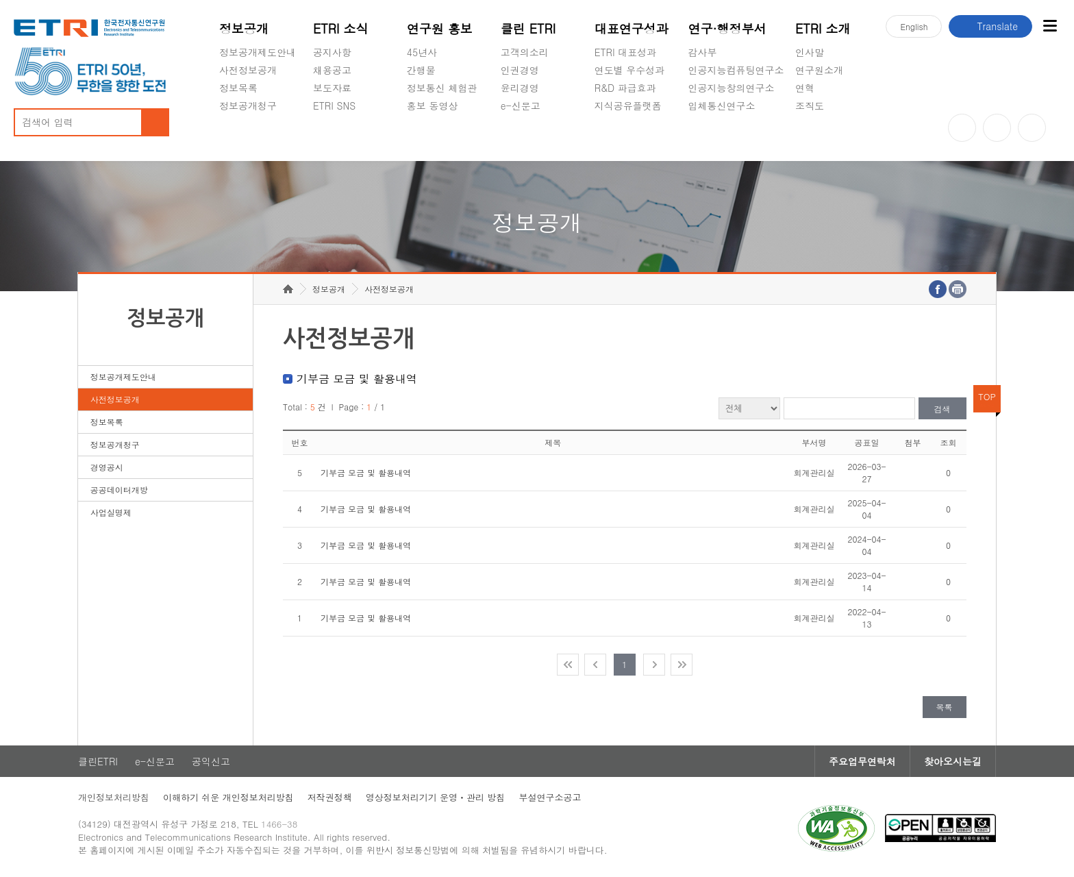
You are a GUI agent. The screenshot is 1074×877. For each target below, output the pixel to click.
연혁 (804, 88)
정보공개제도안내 (257, 52)
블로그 (997, 128)
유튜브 (962, 128)
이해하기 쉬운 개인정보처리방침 (228, 797)
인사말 (809, 52)
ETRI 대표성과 (626, 52)
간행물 (421, 70)
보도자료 (332, 88)
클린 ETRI (528, 28)
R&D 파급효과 (625, 88)
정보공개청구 (248, 105)
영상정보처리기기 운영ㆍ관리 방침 (435, 797)
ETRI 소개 (823, 28)
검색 (942, 409)
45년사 (422, 52)
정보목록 (238, 88)
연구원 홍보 (440, 28)
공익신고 (520, 138)
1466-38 (279, 823)
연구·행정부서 (727, 28)
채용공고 (332, 70)
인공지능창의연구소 (731, 88)
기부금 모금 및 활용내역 (366, 472)
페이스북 (1032, 128)
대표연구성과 (632, 28)
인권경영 (520, 70)
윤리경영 (520, 88)
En (913, 26)
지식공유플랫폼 (628, 105)
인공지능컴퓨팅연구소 (736, 70)
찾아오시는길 (953, 761)
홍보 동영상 (432, 105)
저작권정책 (330, 797)
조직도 (809, 105)
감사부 (702, 52)
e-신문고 (520, 105)
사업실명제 (111, 512)
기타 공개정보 (825, 138)
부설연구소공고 (550, 797)
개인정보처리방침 (113, 797)
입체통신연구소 (721, 105)
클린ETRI (98, 761)
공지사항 (332, 52)
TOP (987, 396)
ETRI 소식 (341, 28)
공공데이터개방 (119, 489)
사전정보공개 (248, 70)
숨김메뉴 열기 (226, 122)
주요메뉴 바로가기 (0, 0)
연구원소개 (819, 70)
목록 (944, 707)
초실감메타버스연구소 (736, 138)
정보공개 (243, 28)
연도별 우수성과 (630, 70)
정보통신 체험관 (442, 88)
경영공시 (238, 138)
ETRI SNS (334, 105)
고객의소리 (525, 52)
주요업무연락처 (862, 761)
